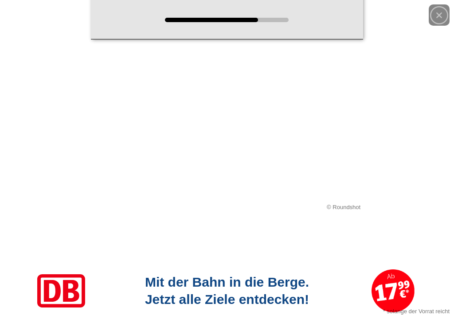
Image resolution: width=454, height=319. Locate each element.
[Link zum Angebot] (227, 291)
